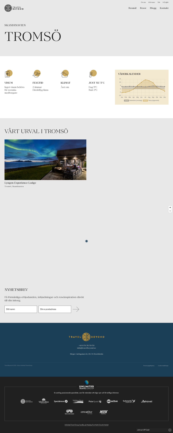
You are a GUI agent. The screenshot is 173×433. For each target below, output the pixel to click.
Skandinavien (15, 25)
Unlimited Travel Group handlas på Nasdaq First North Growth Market (86, 425)
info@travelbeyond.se (86, 348)
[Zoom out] (170, 211)
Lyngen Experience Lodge (20, 182)
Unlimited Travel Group (26, 365)
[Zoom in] (170, 207)
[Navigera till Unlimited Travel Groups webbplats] (86, 384)
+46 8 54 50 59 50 (86, 345)
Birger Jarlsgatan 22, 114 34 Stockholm (86, 354)
